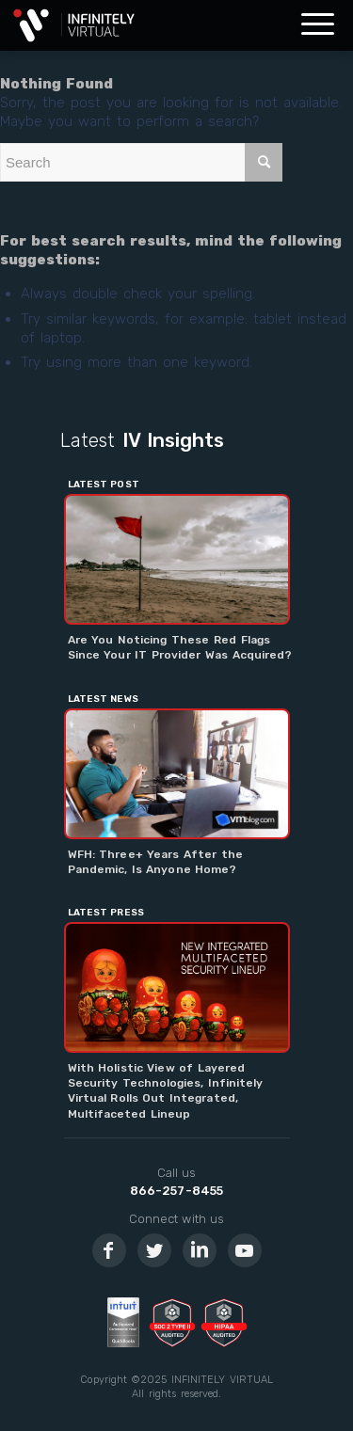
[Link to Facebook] (109, 1250)
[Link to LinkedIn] (200, 1250)
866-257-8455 (176, 1191)
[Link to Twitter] (154, 1250)
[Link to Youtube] (245, 1250)
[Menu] (317, 25)
